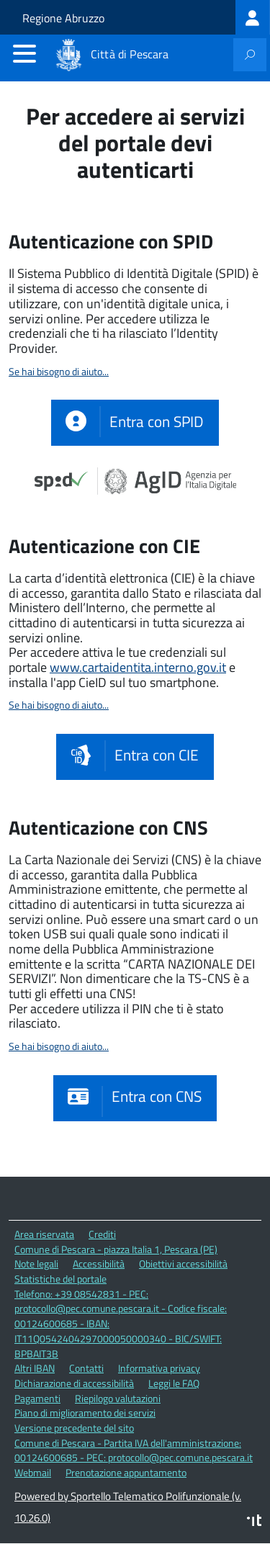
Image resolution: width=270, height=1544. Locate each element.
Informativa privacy (159, 1367)
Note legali (36, 1263)
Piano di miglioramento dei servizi (85, 1412)
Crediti (102, 1234)
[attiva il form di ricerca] (249, 54)
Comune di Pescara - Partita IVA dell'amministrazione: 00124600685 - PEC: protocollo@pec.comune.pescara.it (133, 1450)
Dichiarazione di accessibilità (74, 1383)
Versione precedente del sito (74, 1427)
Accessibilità (99, 1263)
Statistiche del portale (60, 1278)
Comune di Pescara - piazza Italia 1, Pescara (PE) (115, 1249)
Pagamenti (37, 1398)
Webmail (32, 1472)
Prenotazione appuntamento (126, 1472)
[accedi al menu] (24, 53)
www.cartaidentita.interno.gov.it (138, 667)
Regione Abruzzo (63, 18)
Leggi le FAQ (173, 1383)
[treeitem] (252, 17)
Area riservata (44, 1234)
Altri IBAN (34, 1367)
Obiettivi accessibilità (183, 1263)
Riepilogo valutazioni (118, 1398)
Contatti (86, 1367)
